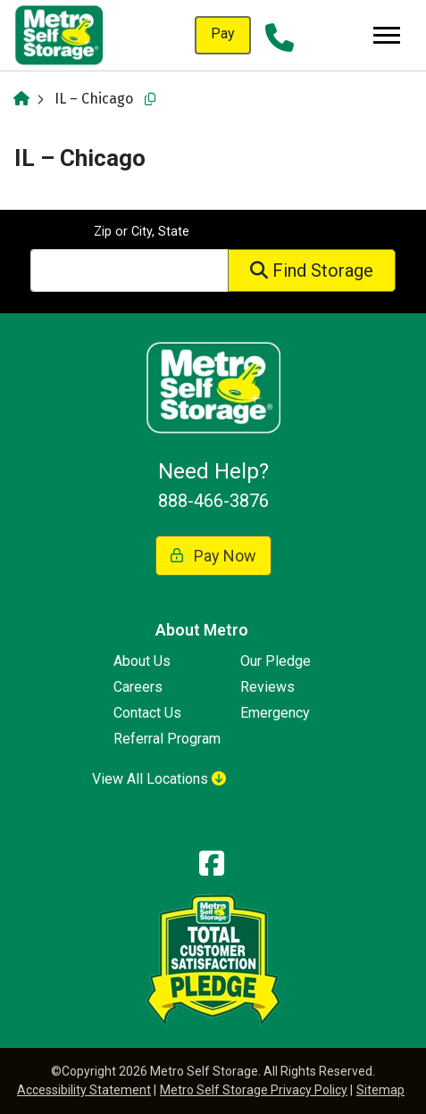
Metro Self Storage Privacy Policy (253, 1090)
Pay (223, 33)
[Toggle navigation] (387, 35)
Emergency (275, 712)
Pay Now (213, 555)
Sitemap (380, 1090)
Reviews (267, 686)
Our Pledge (275, 661)
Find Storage (311, 270)
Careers (138, 686)
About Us (142, 661)
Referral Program (167, 738)
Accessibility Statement (84, 1090)
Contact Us (147, 712)
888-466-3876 (213, 500)
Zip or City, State (141, 231)
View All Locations (159, 778)
